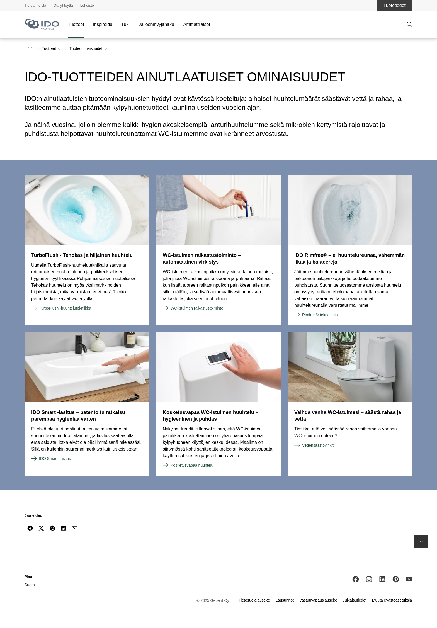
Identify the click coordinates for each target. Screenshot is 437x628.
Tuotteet (76, 24)
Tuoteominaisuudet (88, 48)
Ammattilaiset (196, 24)
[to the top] (421, 541)
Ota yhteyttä (63, 5)
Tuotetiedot (394, 5)
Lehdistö (87, 5)
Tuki (125, 24)
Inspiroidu (102, 24)
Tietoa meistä (35, 5)
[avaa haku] (410, 24)
